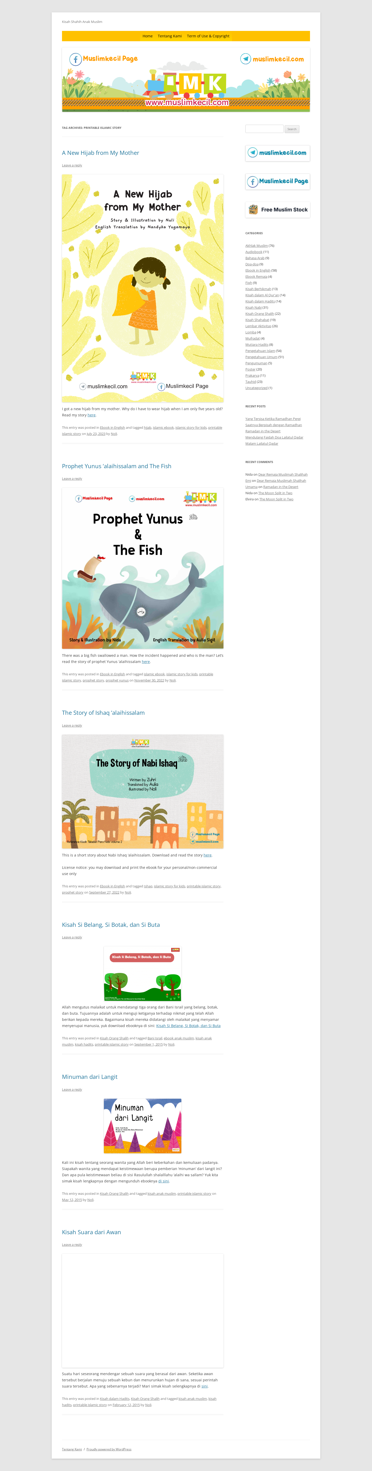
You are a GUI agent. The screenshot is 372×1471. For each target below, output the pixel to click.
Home (148, 35)
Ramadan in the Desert (263, 431)
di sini (163, 1181)
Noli (114, 433)
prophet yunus (117, 680)
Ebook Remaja (256, 276)
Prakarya (252, 375)
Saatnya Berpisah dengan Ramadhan (273, 425)
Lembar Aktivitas (258, 326)
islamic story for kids (191, 427)
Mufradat (252, 338)
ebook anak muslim (179, 1038)
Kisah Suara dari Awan (91, 1232)
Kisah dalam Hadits (114, 1398)
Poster (250, 369)
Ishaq (148, 886)
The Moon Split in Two (275, 493)
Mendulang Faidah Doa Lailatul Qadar (274, 437)
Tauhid (250, 381)
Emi (248, 480)
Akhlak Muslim (256, 245)
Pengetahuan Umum (261, 357)
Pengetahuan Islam (260, 350)
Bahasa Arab (255, 258)
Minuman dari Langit (90, 1076)
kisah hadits (84, 1044)
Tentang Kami (170, 35)
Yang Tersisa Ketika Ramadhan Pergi (273, 418)
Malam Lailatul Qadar (261, 443)
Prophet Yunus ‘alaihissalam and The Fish (117, 466)
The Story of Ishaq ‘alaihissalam (103, 712)
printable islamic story (204, 886)
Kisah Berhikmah (258, 289)
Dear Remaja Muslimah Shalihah (283, 474)
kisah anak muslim (162, 1193)
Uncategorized (256, 387)
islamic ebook (163, 427)
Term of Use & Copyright (208, 35)
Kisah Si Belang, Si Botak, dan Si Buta (111, 924)
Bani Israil (155, 1038)
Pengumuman (256, 363)
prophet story (93, 680)
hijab (147, 427)
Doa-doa (252, 264)
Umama (251, 486)
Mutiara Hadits (256, 344)
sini (205, 1386)
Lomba (250, 332)
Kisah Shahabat (257, 319)
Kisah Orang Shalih (114, 1038)
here (92, 415)
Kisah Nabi (253, 307)
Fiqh (248, 282)
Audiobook (253, 251)
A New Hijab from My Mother (100, 152)
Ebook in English (112, 427)
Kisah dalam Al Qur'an (262, 295)
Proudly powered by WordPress (109, 1449)
